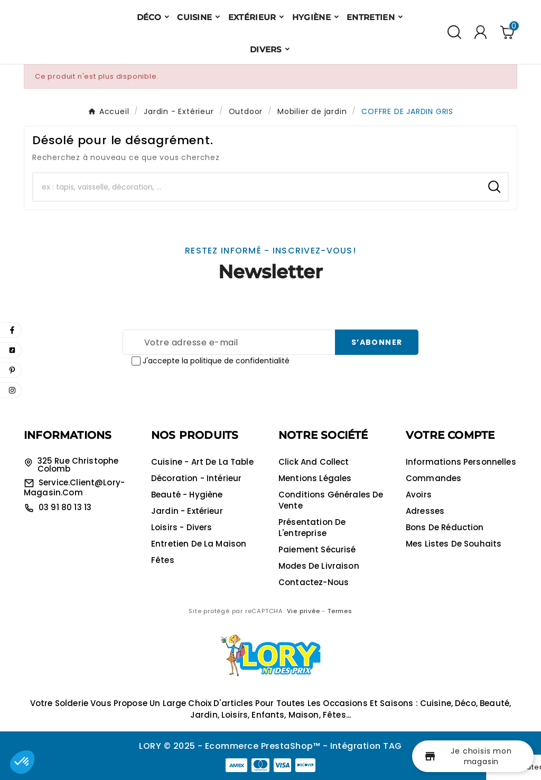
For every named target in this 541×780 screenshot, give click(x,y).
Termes (340, 611)
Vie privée (303, 611)
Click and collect (313, 461)
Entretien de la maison (198, 543)
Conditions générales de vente (330, 500)
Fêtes (162, 560)
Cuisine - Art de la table (202, 461)
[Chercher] (257, 187)
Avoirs (419, 494)
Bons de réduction (445, 527)
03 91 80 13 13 (65, 507)
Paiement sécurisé (317, 549)
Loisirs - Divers (181, 527)
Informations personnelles (461, 461)
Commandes (433, 478)
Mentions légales (314, 478)
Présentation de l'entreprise (312, 527)
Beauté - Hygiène (186, 494)
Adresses (425, 510)
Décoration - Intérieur (196, 478)
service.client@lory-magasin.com (74, 487)
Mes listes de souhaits (453, 543)
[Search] (494, 187)
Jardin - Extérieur (187, 510)
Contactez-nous (313, 582)
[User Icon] (480, 32)
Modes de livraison (318, 565)
